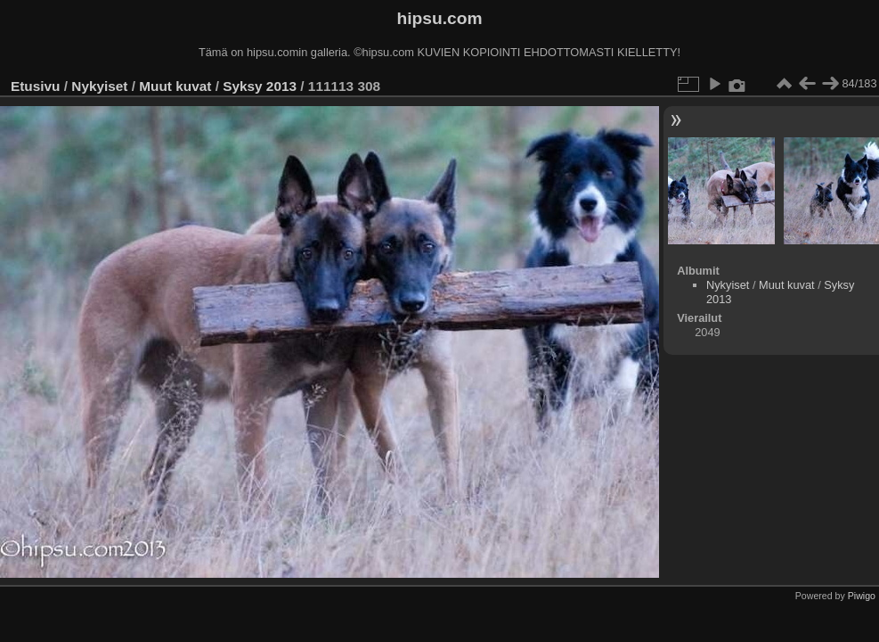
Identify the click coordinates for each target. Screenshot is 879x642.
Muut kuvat (175, 86)
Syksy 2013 (260, 86)
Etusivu (35, 86)
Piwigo (861, 595)
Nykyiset (99, 86)
